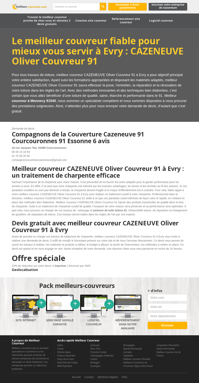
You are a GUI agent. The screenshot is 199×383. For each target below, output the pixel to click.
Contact (89, 377)
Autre (60, 345)
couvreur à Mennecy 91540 (34, 101)
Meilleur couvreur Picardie (136, 359)
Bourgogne (129, 345)
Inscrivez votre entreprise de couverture (168, 6)
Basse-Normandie (132, 348)
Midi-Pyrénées (64, 366)
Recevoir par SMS (80, 265)
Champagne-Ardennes (102, 355)
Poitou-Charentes (66, 355)
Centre (93, 359)
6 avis (101, 141)
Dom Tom (95, 348)
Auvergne (95, 366)
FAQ (124, 377)
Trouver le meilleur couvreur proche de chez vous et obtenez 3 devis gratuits (46, 20)
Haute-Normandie (166, 348)
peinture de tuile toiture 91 (110, 210)
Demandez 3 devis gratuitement (127, 6)
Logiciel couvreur (161, 20)
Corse (60, 348)
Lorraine (127, 352)
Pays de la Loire (65, 359)
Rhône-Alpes (64, 352)
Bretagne (95, 362)
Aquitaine (128, 355)
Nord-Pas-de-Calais (67, 362)
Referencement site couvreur (126, 20)
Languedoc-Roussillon (168, 345)
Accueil (76, 377)
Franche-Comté (98, 352)
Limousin (95, 345)
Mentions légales (108, 377)
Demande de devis (23, 128)
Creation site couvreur (90, 20)
